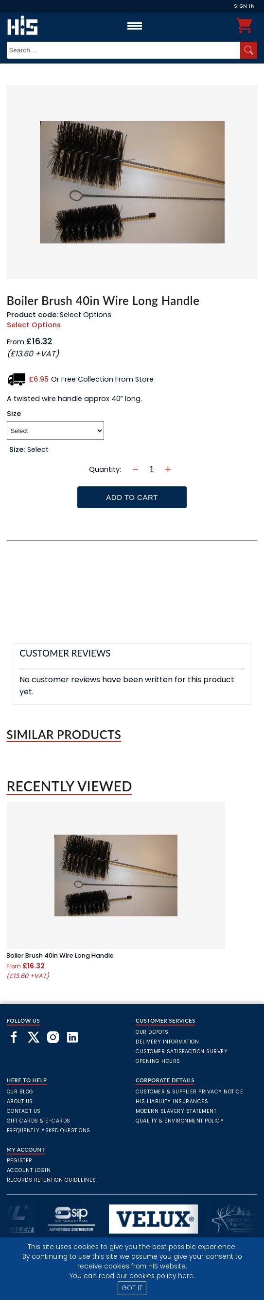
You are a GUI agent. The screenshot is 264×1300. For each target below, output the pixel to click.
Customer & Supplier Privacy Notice (189, 1091)
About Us (20, 1101)
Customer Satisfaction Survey (182, 1051)
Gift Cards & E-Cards (38, 1120)
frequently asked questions (48, 1130)
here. (186, 1276)
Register (20, 1160)
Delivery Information (167, 1041)
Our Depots (152, 1032)
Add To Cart (132, 497)
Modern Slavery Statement (176, 1111)
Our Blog (20, 1091)
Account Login (29, 1170)
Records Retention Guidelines (51, 1180)
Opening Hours (158, 1061)
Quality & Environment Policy (180, 1120)
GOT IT (132, 1288)
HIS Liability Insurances (172, 1101)
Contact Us (24, 1111)
